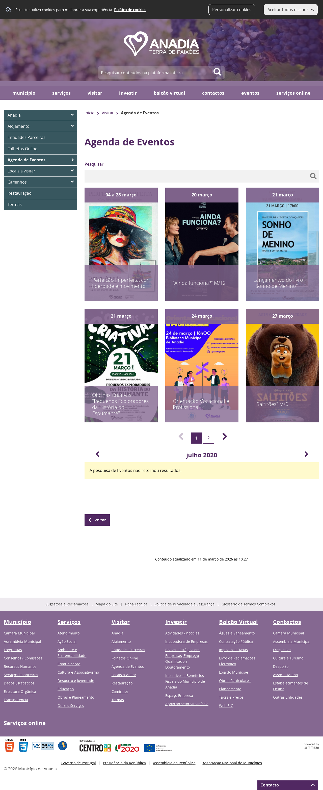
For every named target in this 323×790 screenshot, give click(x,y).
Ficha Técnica (136, 604)
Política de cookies (130, 9)
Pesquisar (94, 164)
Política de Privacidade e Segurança (184, 604)
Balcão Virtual (169, 93)
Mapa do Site (107, 604)
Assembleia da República (174, 762)
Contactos (213, 93)
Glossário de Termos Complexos (248, 604)
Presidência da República (124, 762)
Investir (128, 93)
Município (23, 93)
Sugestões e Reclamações (67, 604)
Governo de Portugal (78, 762)
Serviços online (293, 93)
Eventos (250, 93)
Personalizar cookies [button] (231, 9)
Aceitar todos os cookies (290, 9)
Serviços (61, 93)
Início (90, 113)
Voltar (100, 520)
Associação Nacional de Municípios (232, 762)
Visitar (95, 93)
